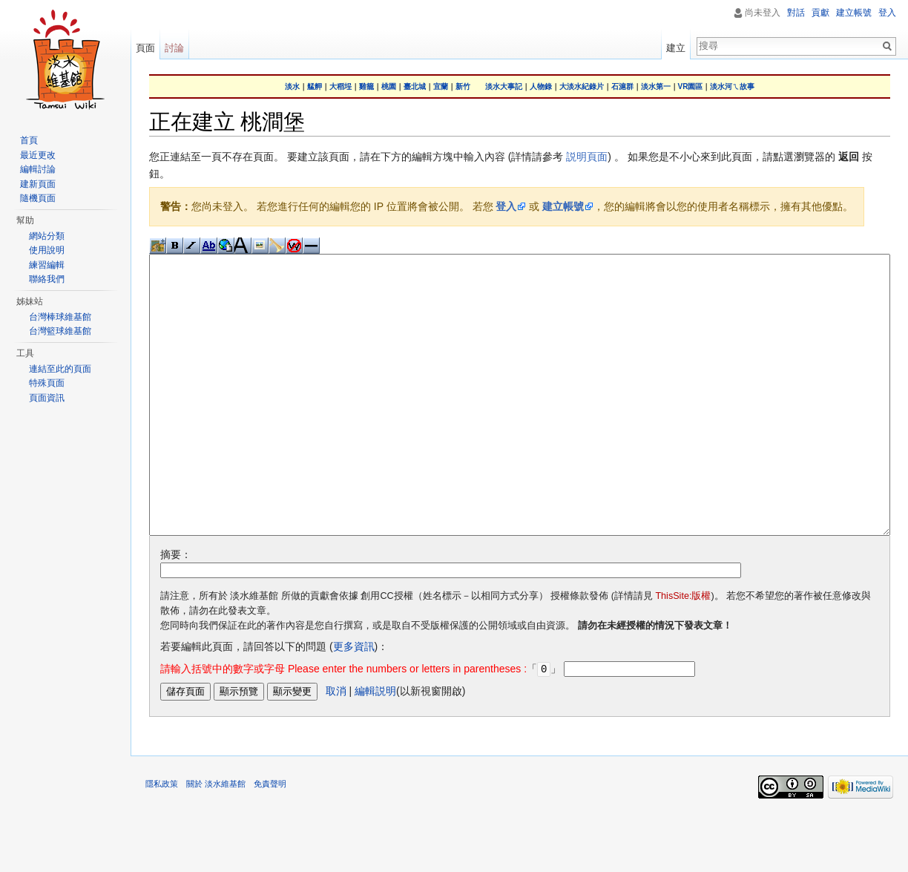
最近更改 (38, 155)
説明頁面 (587, 157)
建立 (675, 47)
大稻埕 (340, 86)
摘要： (175, 610)
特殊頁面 (47, 383)
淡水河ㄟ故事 (732, 86)
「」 (360, 724)
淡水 (292, 86)
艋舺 (314, 86)
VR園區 (690, 86)
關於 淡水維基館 (216, 838)
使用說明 (47, 250)
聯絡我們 (47, 279)
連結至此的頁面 (60, 369)
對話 (796, 12)
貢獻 (820, 12)
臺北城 (415, 86)
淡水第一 (656, 86)
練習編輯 (47, 265)
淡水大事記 (503, 86)
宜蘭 (440, 86)
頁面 (145, 47)
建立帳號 (563, 206)
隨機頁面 (38, 198)
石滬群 (622, 86)
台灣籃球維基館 (60, 331)
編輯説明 (375, 746)
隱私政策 (161, 838)
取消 (336, 746)
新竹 (462, 86)
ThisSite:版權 (683, 651)
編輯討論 (38, 169)
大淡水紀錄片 (581, 86)
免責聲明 (270, 838)
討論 (174, 47)
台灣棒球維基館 (60, 317)
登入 (506, 206)
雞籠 (366, 86)
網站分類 (47, 236)
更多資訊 (354, 702)
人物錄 (541, 86)
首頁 (29, 140)
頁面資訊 (47, 398)
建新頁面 (38, 184)
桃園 (388, 86)
